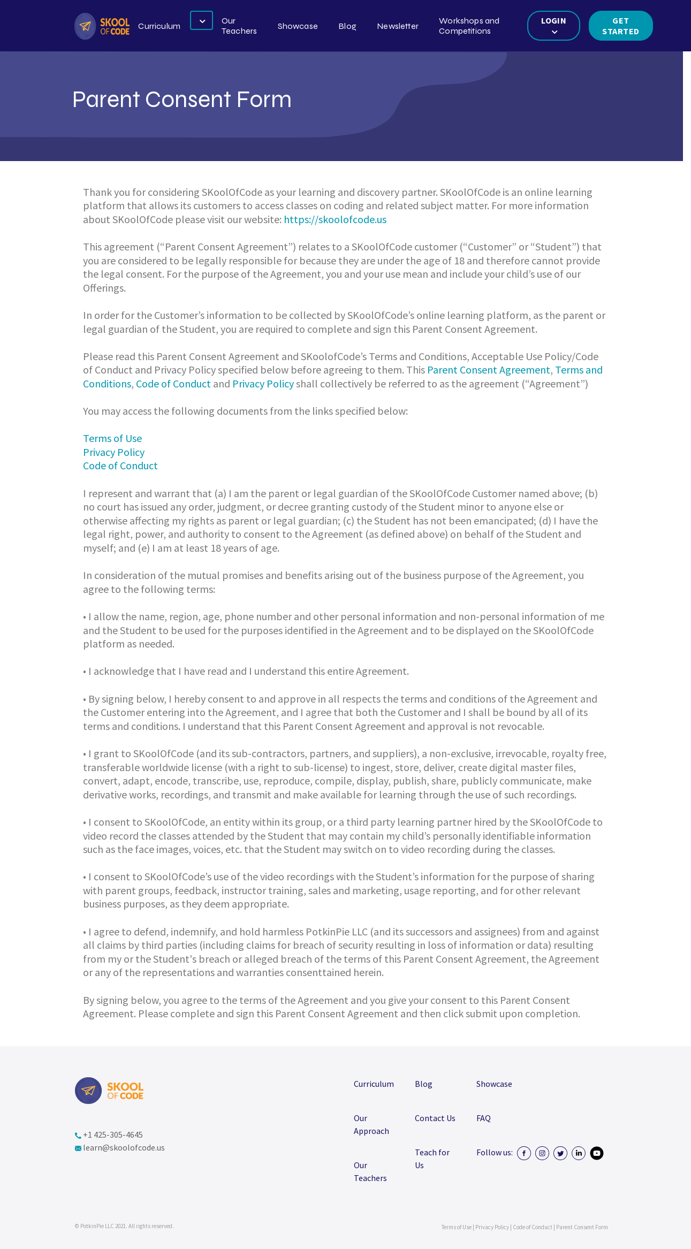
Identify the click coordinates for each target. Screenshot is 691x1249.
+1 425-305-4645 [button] (109, 1134)
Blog (347, 26)
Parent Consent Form (582, 1227)
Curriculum (159, 26)
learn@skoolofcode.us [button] (120, 1147)
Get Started (620, 25)
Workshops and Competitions (469, 26)
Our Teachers (239, 26)
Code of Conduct (173, 383)
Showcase (298, 26)
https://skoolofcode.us (335, 219)
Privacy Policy (263, 383)
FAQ (483, 1118)
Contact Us (435, 1118)
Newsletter (398, 26)
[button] (102, 26)
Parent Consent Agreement (488, 369)
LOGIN (553, 25)
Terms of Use (112, 438)
